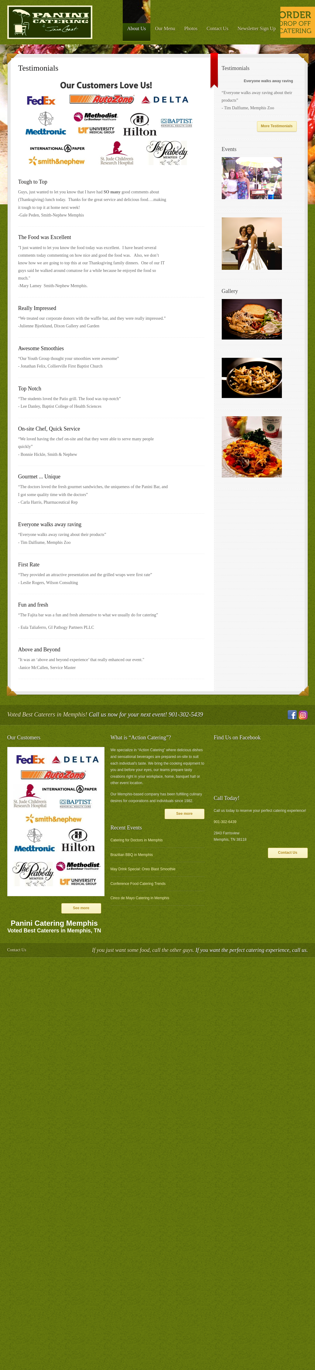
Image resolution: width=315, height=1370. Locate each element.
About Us (136, 28)
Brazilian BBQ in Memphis (132, 855)
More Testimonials (277, 126)
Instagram (303, 715)
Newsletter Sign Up (257, 28)
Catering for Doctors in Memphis (137, 840)
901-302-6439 (225, 822)
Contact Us (217, 28)
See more (81, 908)
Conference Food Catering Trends (138, 884)
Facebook (292, 715)
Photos (191, 28)
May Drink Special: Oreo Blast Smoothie (143, 869)
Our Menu (165, 28)
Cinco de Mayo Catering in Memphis (140, 898)
